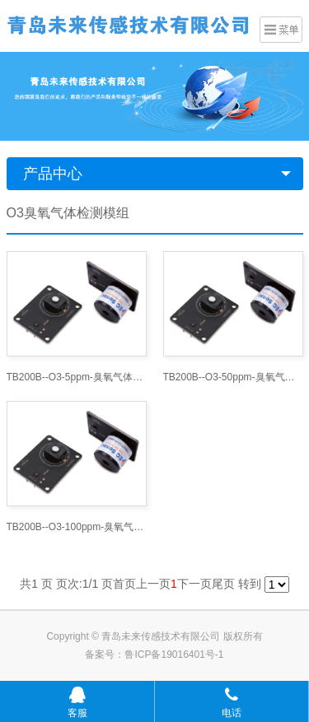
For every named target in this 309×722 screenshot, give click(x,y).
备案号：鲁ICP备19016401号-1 (154, 654)
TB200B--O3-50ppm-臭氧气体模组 (233, 377)
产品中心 (52, 173)
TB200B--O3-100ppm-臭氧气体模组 (77, 527)
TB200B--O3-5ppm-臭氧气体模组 (77, 377)
